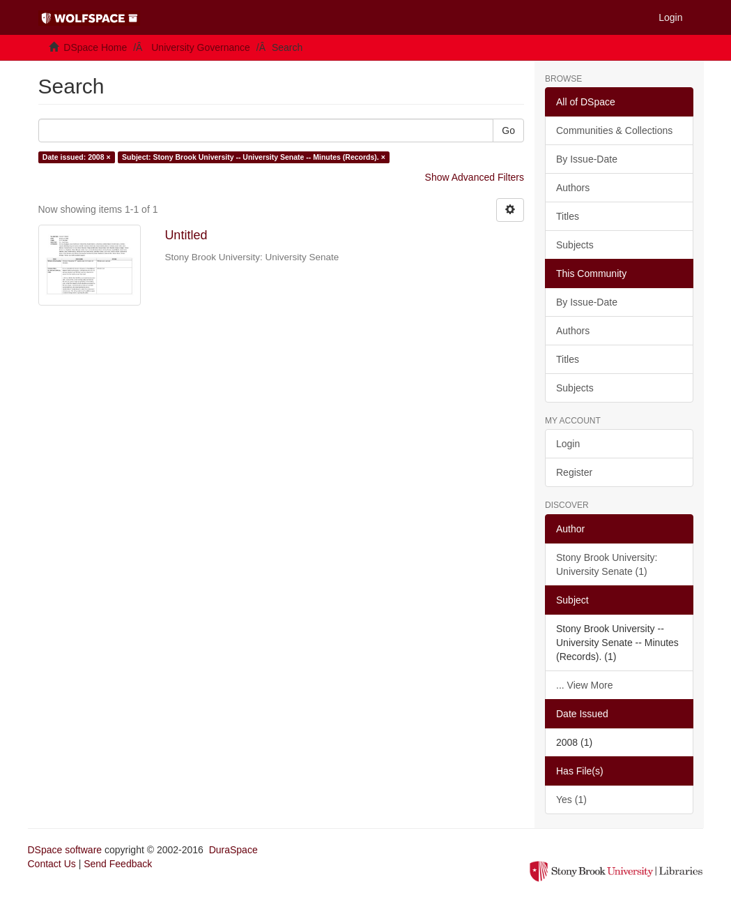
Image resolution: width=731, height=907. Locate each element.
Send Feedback (118, 863)
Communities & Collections (614, 130)
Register (574, 472)
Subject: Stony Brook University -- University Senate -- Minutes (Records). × (253, 157)
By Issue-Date (586, 159)
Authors (573, 187)
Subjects (575, 244)
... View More (584, 685)
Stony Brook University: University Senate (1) (607, 564)
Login (568, 443)
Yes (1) (571, 799)
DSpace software (65, 849)
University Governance (200, 47)
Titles (567, 216)
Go (508, 130)
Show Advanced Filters (474, 177)
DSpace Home (95, 47)
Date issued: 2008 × (77, 157)
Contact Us (52, 863)
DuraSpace (233, 849)
